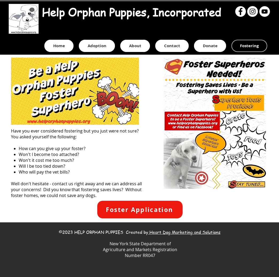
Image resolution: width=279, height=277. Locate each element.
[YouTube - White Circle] (264, 11)
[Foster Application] (140, 209)
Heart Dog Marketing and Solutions (184, 232)
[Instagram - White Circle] (252, 11)
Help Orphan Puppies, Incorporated (131, 12)
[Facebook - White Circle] (240, 11)
